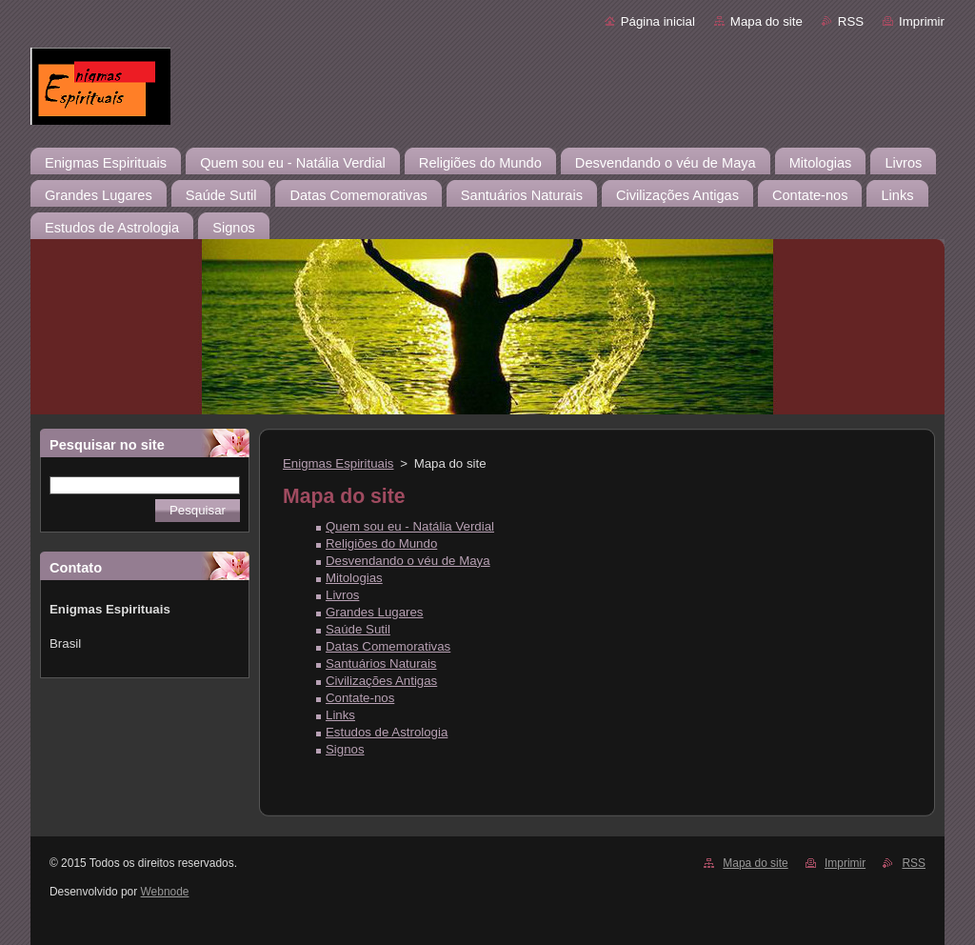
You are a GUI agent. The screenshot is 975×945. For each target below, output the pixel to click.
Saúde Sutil (358, 629)
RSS (851, 21)
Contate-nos (360, 698)
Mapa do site (766, 21)
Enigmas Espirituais (338, 463)
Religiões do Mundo (381, 543)
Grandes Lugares (375, 612)
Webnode (165, 891)
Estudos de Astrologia (387, 732)
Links (340, 715)
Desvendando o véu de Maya (408, 560)
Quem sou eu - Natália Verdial (410, 526)
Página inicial (658, 21)
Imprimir (922, 21)
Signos (345, 749)
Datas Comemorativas (388, 646)
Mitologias (354, 578)
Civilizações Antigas (381, 681)
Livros (342, 595)
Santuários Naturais (381, 663)
